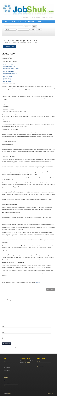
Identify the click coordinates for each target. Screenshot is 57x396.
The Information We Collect (9, 66)
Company (6, 377)
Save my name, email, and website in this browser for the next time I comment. (18, 340)
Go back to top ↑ (50, 393)
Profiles (19, 21)
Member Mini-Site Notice (8, 69)
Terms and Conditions (8, 374)
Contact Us (6, 363)
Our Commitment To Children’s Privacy (11, 74)
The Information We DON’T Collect (10, 68)
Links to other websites (8, 78)
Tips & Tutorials (7, 367)
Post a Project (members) (47, 17)
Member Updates (30, 21)
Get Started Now (10, 46)
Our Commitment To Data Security (10, 73)
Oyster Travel (39, 363)
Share (5, 380)
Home (5, 21)
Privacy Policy (7, 370)
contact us (38, 282)
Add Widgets (27, 362)
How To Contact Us (7, 81)
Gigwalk (38, 361)
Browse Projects (24, 17)
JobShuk (9, 393)
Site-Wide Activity (7, 383)
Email (3, 332)
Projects (12, 21)
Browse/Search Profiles (35, 17)
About (39, 21)
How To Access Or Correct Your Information (12, 79)
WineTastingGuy (40, 366)
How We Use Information (8, 71)
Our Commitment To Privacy (9, 64)
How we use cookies (7, 76)
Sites (5, 385)
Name (3, 326)
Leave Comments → (50, 289)
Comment (4, 303)
